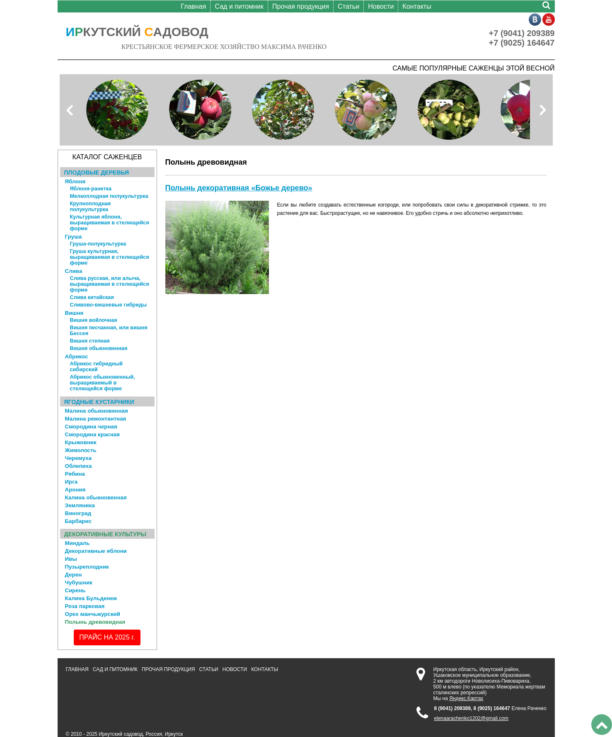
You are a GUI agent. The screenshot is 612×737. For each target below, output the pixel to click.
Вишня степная (90, 341)
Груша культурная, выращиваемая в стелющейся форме (109, 257)
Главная (193, 6)
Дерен (73, 575)
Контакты (416, 6)
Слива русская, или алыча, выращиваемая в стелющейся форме (109, 284)
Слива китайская (92, 297)
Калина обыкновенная (96, 497)
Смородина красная (92, 434)
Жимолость (81, 450)
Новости (381, 6)
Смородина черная (91, 426)
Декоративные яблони (96, 551)
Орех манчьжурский (93, 614)
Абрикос (76, 356)
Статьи (348, 6)
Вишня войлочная (93, 320)
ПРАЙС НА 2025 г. (107, 637)
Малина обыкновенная (96, 411)
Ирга (71, 482)
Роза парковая (85, 606)
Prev (70, 110)
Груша (73, 237)
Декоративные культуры (105, 534)
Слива (73, 271)
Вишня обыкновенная (99, 348)
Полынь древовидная (95, 622)
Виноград (78, 513)
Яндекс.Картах (466, 698)
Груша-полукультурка (98, 244)
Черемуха (78, 458)
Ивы (71, 559)
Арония (75, 489)
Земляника (80, 505)
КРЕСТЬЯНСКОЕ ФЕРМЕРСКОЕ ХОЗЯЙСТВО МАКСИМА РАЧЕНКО (224, 46)
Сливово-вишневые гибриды (108, 305)
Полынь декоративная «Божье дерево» (238, 188)
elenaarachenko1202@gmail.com (471, 718)
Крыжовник (81, 442)
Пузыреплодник (87, 567)
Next (542, 110)
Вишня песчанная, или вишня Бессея (109, 330)
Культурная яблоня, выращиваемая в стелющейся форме (109, 222)
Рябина (75, 474)
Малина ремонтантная (95, 419)
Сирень (75, 590)
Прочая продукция (300, 6)
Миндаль (77, 543)
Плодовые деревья (96, 172)
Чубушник (78, 582)
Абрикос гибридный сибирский (96, 366)
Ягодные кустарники (99, 402)
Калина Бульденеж (91, 598)
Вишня (74, 313)
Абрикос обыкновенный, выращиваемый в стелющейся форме (102, 383)
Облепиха (78, 466)
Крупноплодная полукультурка (90, 206)
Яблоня (75, 181)
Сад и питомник (239, 6)
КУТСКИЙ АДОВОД (137, 32)
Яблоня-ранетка (91, 189)
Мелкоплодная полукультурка (109, 196)
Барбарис (78, 521)
